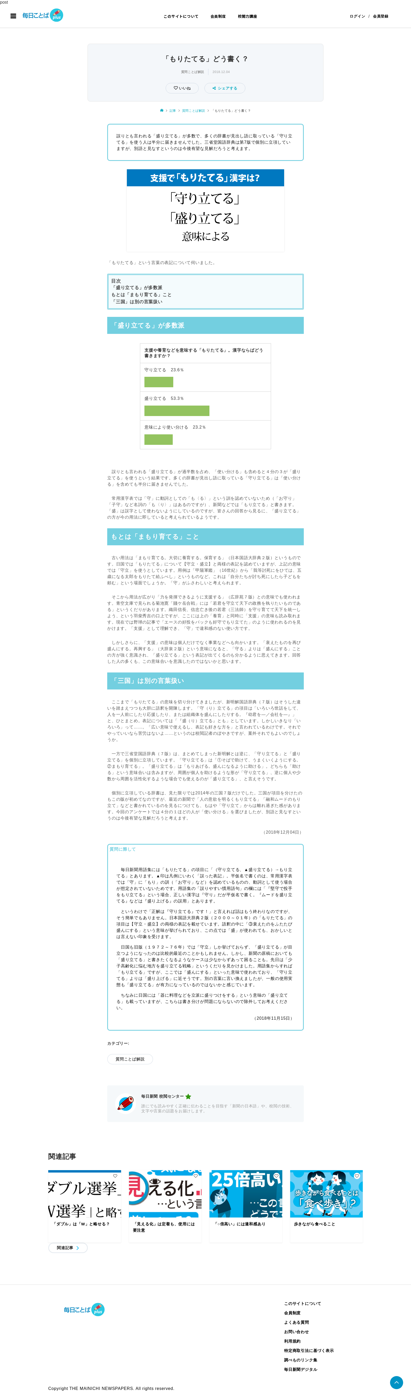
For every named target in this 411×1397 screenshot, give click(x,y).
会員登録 (380, 16)
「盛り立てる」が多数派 (137, 287)
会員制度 (218, 16)
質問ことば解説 (192, 72)
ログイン (357, 16)
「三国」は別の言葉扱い (137, 301)
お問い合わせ (296, 1331)
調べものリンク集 (300, 1360)
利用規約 (292, 1341)
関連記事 (65, 1247)
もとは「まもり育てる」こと (141, 294)
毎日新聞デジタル (300, 1369)
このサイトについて (181, 16)
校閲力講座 (247, 16)
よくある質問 (296, 1322)
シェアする (225, 88)
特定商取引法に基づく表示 (309, 1350)
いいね (184, 88)
